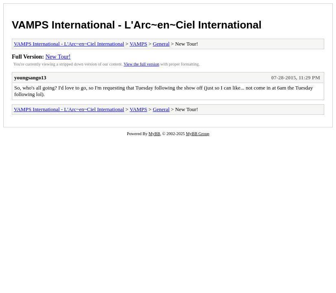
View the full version (141, 64)
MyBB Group (197, 133)
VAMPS (138, 44)
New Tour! (58, 56)
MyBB (154, 133)
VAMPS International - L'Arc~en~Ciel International (137, 25)
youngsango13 (30, 77)
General (161, 44)
